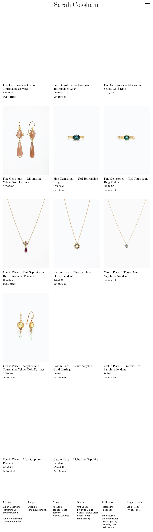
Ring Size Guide (85, 509)
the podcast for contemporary (110, 520)
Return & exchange (38, 509)
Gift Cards (82, 506)
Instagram (107, 506)
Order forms (83, 515)
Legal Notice (133, 506)
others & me (108, 515)
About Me (57, 506)
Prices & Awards (61, 515)
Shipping (32, 506)
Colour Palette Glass (87, 512)
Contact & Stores (12, 521)
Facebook (107, 509)
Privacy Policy (134, 509)
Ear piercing (83, 518)
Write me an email (12, 518)
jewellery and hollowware (109, 526)
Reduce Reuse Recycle (60, 511)
